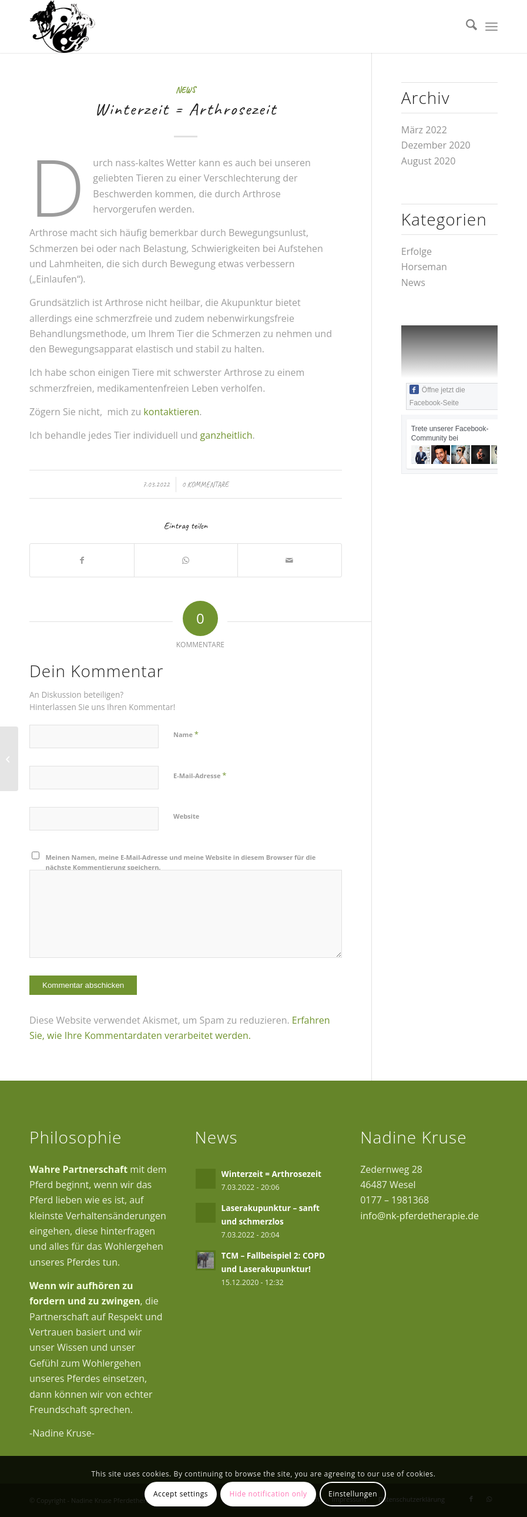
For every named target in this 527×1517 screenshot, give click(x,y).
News (186, 90)
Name (186, 734)
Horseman (424, 266)
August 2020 (428, 160)
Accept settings (180, 1494)
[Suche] (465, 26)
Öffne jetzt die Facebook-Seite (437, 396)
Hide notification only (268, 1494)
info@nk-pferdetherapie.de (419, 1215)
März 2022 (424, 129)
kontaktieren (171, 411)
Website (186, 816)
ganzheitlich (226, 435)
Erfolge (416, 251)
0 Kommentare (205, 484)
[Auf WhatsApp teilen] (186, 560)
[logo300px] (62, 26)
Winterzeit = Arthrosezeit (271, 1173)
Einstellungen (352, 1494)
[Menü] (491, 26)
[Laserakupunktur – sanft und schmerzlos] (9, 758)
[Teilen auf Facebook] (82, 560)
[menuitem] (465, 26)
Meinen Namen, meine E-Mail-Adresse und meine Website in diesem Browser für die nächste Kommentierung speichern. (181, 862)
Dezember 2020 (436, 145)
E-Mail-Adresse (199, 775)
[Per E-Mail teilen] (289, 560)
